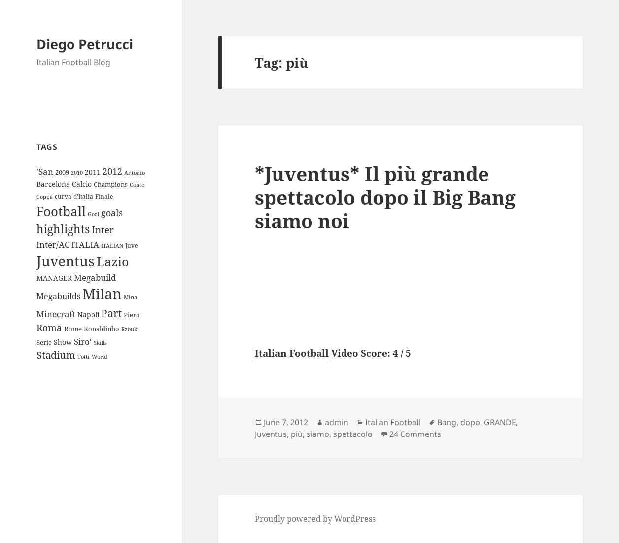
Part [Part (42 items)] (111, 313)
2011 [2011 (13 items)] (93, 172)
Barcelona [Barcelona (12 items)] (53, 184)
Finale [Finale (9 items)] (104, 196)
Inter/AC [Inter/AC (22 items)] (52, 244)
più (297, 434)
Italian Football (292, 353)
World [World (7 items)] (99, 356)
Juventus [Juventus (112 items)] (65, 261)
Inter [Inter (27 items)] (103, 229)
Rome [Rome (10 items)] (73, 329)
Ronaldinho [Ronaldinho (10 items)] (101, 329)
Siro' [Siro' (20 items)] (83, 341)
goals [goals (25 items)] (112, 212)
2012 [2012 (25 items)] (112, 171)
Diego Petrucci (84, 44)
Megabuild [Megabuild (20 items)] (95, 277)
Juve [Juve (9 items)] (131, 245)
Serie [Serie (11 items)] (44, 342)
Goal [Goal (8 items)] (93, 213)
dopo (470, 422)
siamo (318, 434)
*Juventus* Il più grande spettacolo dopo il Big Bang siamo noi (385, 197)
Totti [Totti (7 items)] (83, 356)
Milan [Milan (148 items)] (102, 294)
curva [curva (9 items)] (63, 196)
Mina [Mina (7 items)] (130, 297)
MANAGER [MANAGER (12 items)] (54, 278)
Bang (446, 422)
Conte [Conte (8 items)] (137, 184)
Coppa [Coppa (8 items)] (44, 196)
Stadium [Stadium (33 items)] (55, 355)
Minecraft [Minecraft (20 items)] (55, 314)
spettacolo (353, 434)
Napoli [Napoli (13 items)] (88, 314)
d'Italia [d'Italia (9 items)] (83, 196)
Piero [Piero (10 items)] (132, 314)
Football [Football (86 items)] (61, 211)
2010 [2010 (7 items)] (77, 172)
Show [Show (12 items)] (63, 342)
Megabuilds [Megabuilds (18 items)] (58, 296)
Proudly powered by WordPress (315, 518)
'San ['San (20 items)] (44, 171)
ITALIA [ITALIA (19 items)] (85, 244)
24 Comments (415, 434)
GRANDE (500, 422)
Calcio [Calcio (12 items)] (82, 184)
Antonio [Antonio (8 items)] (134, 172)
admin (336, 422)
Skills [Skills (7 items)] (100, 342)
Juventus (271, 434)
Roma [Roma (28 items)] (49, 328)
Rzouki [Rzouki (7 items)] (130, 329)
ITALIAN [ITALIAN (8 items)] (112, 245)
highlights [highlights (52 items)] (63, 229)
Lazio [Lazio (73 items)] (113, 261)
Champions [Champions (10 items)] (111, 184)
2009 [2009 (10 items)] (62, 172)
